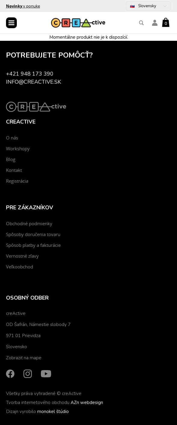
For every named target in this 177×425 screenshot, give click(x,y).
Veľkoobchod (19, 267)
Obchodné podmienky (29, 223)
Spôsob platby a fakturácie (33, 245)
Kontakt (14, 170)
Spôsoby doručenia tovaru (33, 234)
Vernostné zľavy (22, 256)
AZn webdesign (87, 403)
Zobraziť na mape (23, 358)
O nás (12, 138)
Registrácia (17, 181)
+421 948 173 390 (29, 73)
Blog (10, 159)
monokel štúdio (53, 412)
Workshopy (18, 148)
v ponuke (23, 6)
